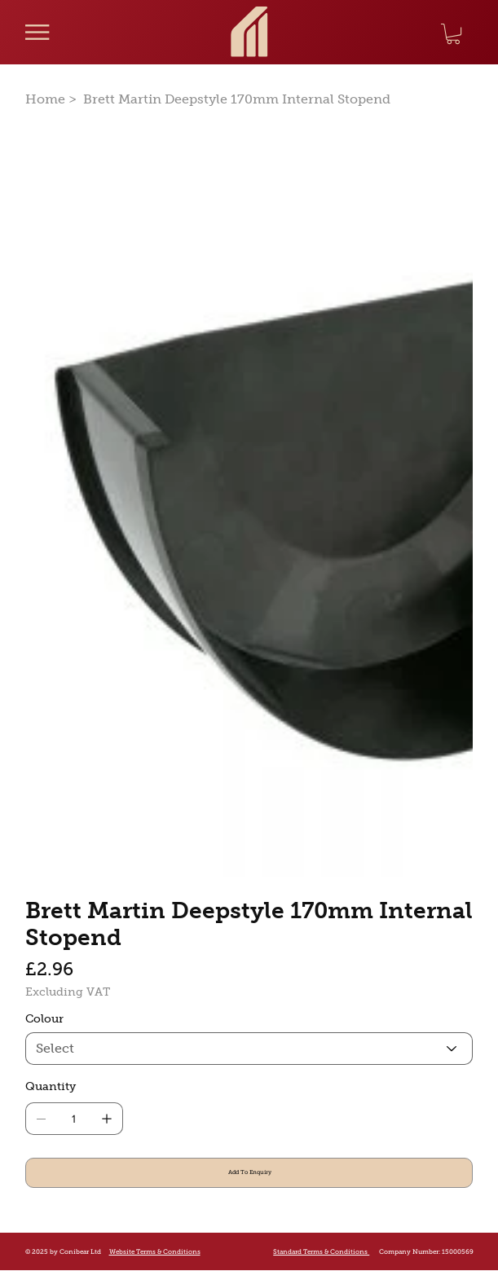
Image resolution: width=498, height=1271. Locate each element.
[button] (453, 34)
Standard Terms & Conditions (321, 1252)
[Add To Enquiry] (249, 1173)
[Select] (249, 1048)
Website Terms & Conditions (155, 1251)
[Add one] (106, 1118)
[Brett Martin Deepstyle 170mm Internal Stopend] (236, 98)
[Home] (45, 98)
